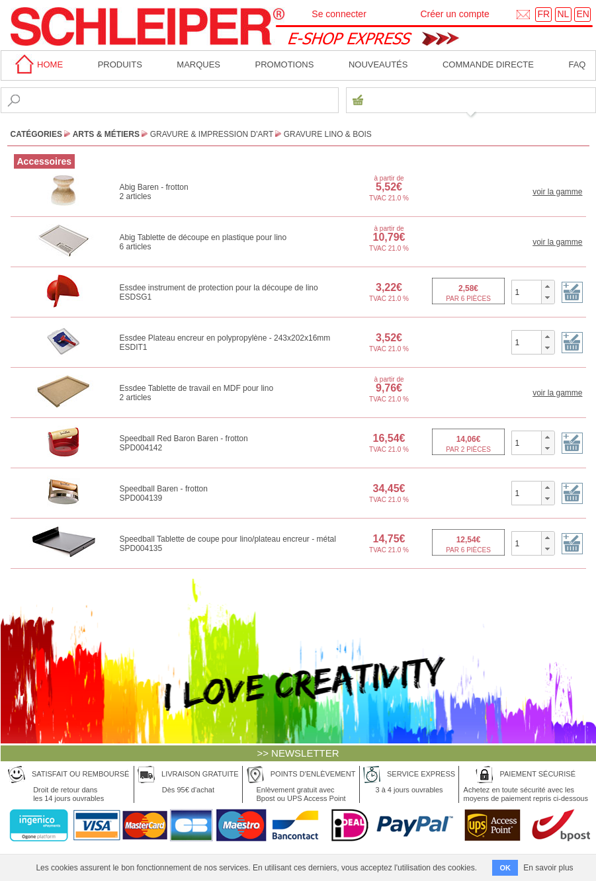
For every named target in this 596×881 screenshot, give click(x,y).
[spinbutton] (526, 292)
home (37, 64)
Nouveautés (378, 64)
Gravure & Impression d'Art (211, 134)
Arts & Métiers (106, 134)
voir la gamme (557, 191)
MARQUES (198, 64)
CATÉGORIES (36, 134)
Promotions (284, 64)
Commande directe (488, 64)
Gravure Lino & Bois (328, 134)
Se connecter (339, 14)
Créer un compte (454, 14)
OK (505, 868)
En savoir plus (548, 867)
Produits (120, 64)
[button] (547, 286)
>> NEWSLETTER (298, 753)
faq (576, 64)
